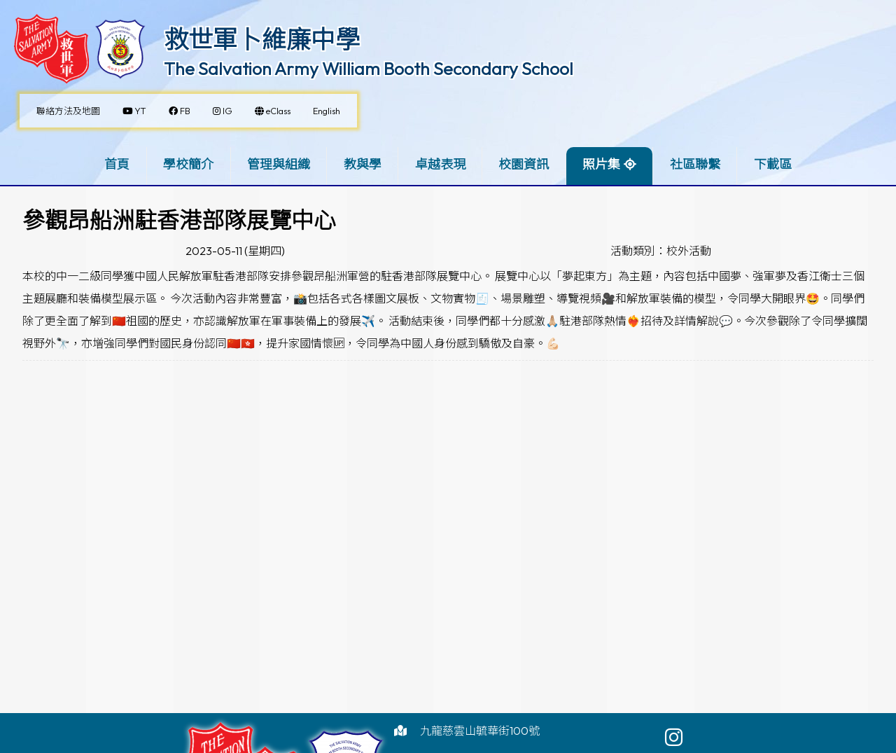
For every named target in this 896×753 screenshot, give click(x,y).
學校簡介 (188, 164)
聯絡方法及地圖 (68, 110)
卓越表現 (440, 164)
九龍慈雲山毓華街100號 (480, 731)
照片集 (601, 164)
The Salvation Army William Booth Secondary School (368, 68)
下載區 (773, 164)
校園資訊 (523, 164)
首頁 (117, 164)
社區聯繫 (695, 164)
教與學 (363, 164)
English (326, 110)
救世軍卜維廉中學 (262, 39)
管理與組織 (278, 164)
